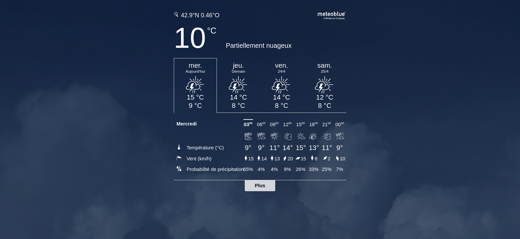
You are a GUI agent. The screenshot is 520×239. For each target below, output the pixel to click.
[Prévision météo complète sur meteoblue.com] (332, 14)
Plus (260, 185)
